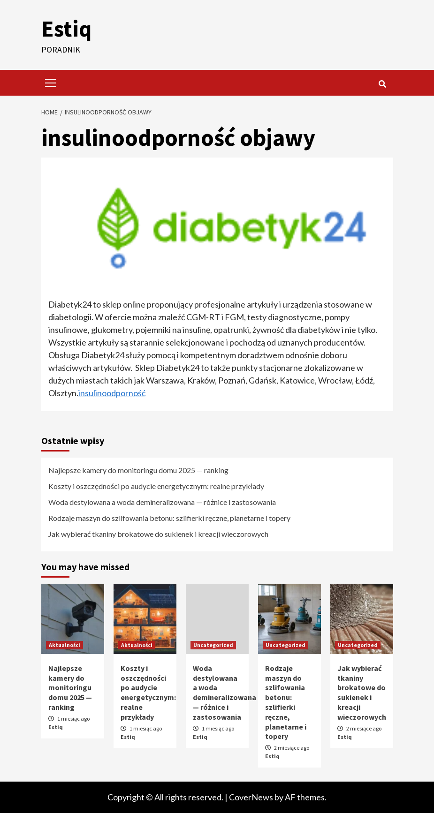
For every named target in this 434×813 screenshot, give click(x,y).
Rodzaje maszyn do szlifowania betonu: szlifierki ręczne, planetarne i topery (169, 517)
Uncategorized (213, 644)
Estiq (66, 29)
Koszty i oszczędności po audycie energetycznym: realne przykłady (156, 486)
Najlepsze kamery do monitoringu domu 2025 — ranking (138, 470)
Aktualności (64, 644)
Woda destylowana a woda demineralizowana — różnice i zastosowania (162, 501)
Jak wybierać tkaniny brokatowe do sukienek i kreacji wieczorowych (158, 533)
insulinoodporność (111, 393)
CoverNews (251, 797)
